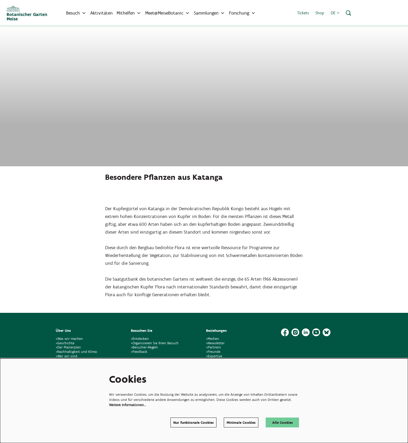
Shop (319, 12)
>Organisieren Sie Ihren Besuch (154, 343)
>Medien (212, 338)
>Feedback (139, 351)
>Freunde (213, 351)
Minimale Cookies (241, 422)
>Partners (213, 347)
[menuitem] (101, 13)
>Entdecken (140, 338)
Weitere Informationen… (127, 404)
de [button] (335, 13)
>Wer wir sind (66, 356)
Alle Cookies (282, 422)
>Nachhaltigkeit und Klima (76, 351)
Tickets (303, 12)
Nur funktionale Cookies (193, 422)
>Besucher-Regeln (144, 347)
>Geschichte (65, 343)
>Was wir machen (69, 338)
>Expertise (214, 356)
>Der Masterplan (68, 347)
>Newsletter (215, 343)
